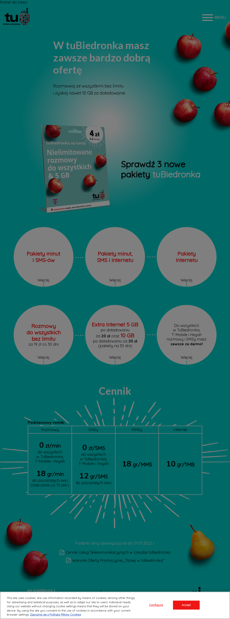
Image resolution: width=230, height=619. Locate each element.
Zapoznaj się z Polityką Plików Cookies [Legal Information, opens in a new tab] (55, 614)
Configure (156, 605)
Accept (186, 605)
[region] (115, 605)
